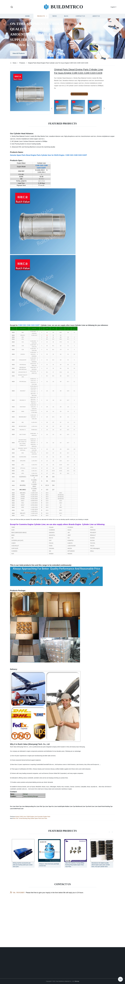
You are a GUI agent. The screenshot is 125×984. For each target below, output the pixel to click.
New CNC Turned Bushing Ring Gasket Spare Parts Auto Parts (30, 818)
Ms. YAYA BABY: (17, 941)
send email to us (79, 94)
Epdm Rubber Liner (67, 806)
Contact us (80, 31)
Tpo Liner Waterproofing (26, 806)
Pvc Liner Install (56, 806)
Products (41, 31)
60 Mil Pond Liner (18, 808)
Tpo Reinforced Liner (79, 806)
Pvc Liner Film (38, 806)
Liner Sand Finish (100, 806)
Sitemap (77, 981)
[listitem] (62, 108)
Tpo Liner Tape (47, 806)
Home (27, 31)
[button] (11, 7)
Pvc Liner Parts (14, 806)
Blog (66, 31)
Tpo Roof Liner (90, 806)
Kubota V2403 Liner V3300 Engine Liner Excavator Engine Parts (32, 816)
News (54, 31)
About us (96, 31)
